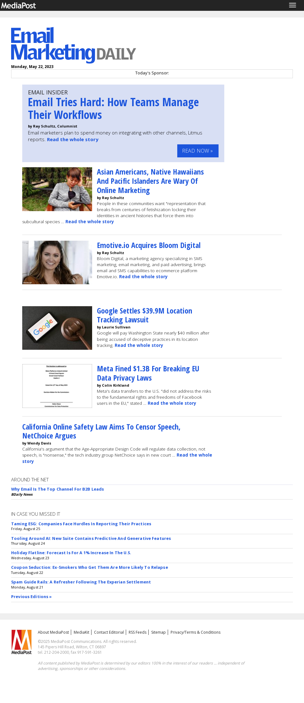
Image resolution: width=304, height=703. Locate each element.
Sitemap (158, 632)
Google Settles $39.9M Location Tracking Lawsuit (144, 315)
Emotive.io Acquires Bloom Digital (148, 245)
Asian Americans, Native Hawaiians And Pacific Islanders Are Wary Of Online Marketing (150, 180)
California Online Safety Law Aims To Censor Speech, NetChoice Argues (101, 431)
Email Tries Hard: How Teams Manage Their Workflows (113, 108)
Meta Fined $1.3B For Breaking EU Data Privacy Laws (148, 373)
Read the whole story (72, 139)
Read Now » (197, 150)
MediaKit (81, 632)
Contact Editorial (109, 632)
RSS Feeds (137, 632)
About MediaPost (53, 632)
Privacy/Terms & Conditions (195, 632)
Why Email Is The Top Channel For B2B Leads (57, 489)
